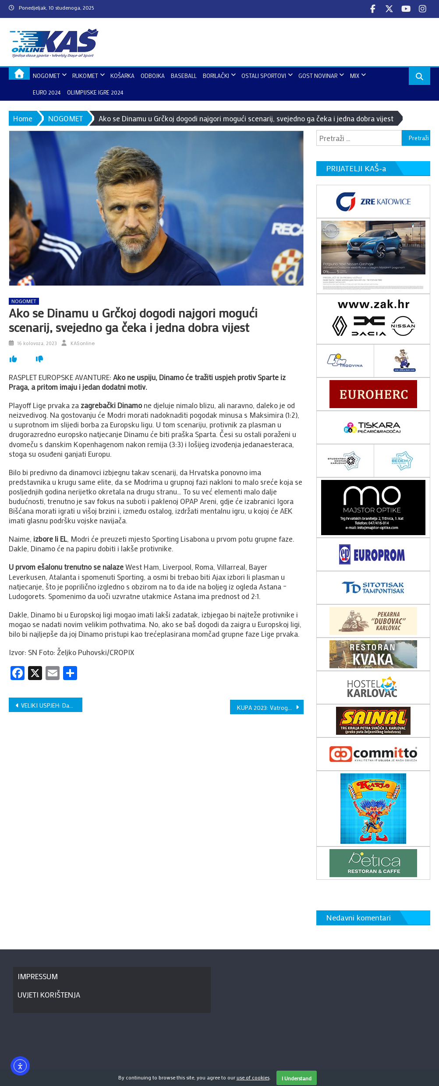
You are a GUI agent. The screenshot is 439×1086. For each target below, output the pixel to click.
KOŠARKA (122, 75)
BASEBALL (184, 75)
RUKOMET (85, 75)
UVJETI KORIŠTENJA (49, 994)
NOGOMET (46, 75)
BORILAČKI (216, 75)
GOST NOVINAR (317, 75)
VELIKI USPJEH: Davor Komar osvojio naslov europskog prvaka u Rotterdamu (51, 705)
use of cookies (253, 1077)
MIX (354, 75)
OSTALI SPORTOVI (263, 75)
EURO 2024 (47, 92)
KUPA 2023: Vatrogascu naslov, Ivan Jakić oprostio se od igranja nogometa (270, 707)
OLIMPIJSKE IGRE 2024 (95, 92)
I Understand (297, 1078)
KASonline (83, 343)
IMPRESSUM (38, 976)
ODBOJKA (153, 75)
